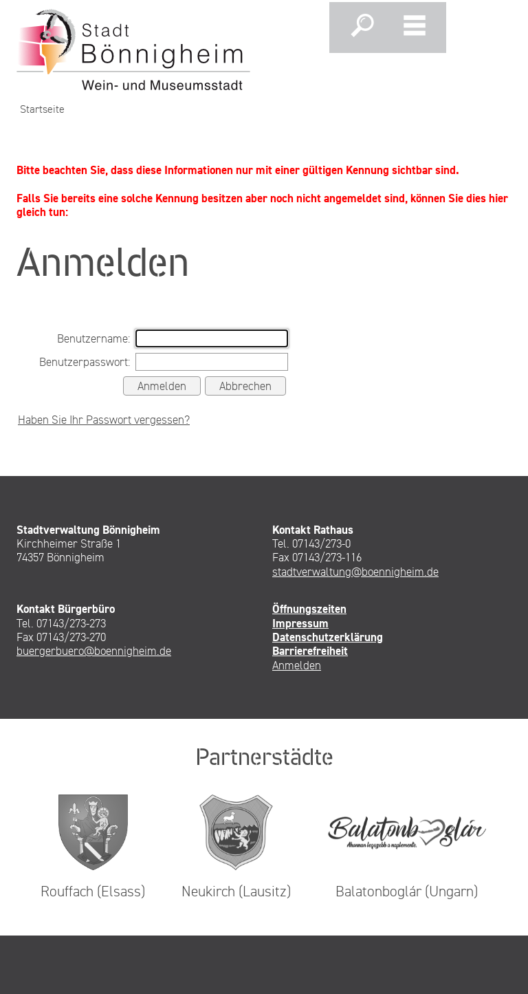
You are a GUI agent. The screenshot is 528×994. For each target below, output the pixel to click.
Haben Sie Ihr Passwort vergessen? (104, 419)
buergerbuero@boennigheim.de (93, 651)
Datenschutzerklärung (327, 637)
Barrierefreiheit (310, 651)
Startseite (42, 109)
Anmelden (296, 665)
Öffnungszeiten (309, 609)
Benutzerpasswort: (84, 362)
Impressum (300, 623)
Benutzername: (93, 338)
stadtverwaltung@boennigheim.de (355, 571)
